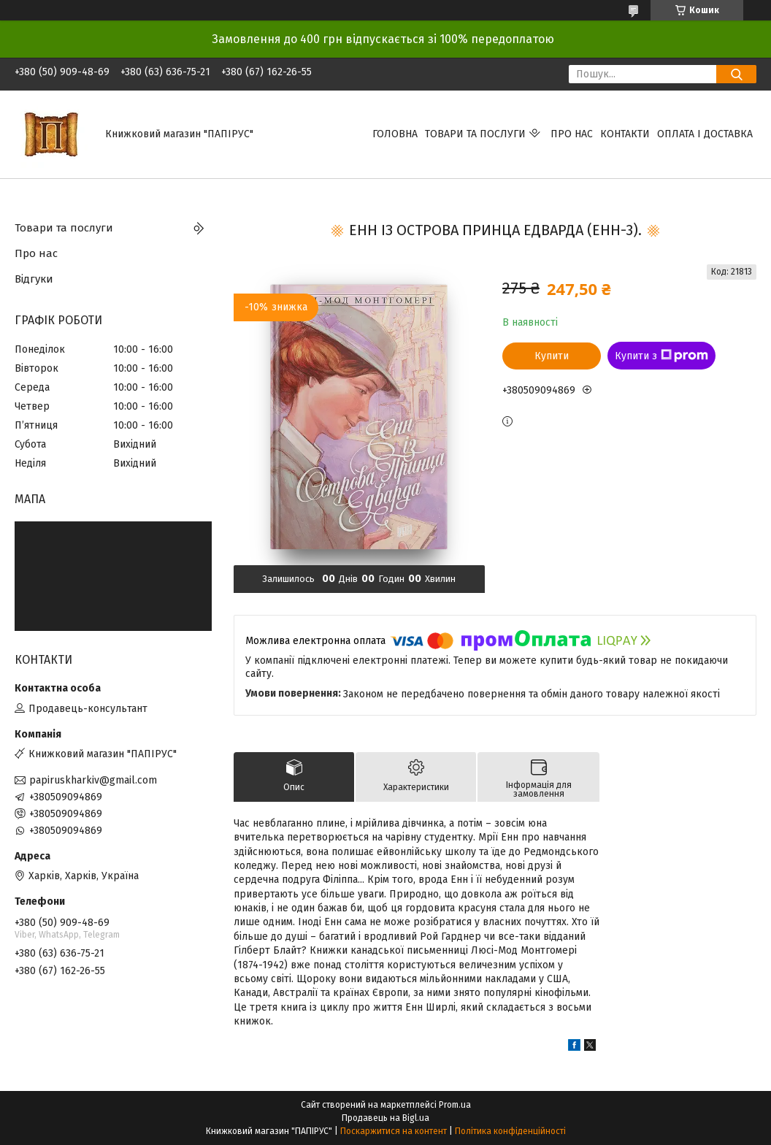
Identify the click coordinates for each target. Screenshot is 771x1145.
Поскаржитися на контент (393, 1131)
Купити (551, 356)
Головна (395, 134)
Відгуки (34, 279)
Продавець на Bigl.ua (385, 1118)
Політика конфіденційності (510, 1131)
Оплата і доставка (705, 134)
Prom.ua (455, 1105)
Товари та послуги (475, 134)
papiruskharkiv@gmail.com (93, 780)
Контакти (625, 134)
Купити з (661, 355)
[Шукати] (736, 74)
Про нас (572, 134)
